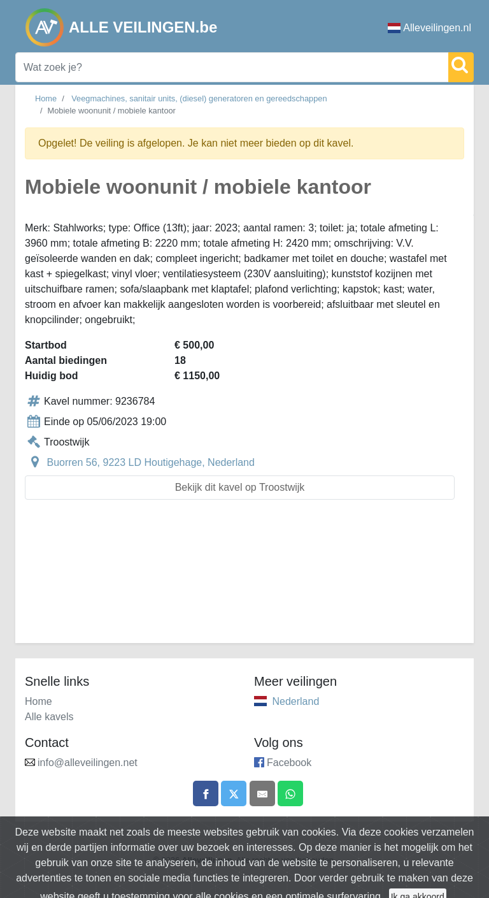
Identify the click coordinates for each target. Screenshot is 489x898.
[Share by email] (262, 793)
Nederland (295, 701)
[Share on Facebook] (205, 793)
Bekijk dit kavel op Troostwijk (240, 487)
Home (46, 98)
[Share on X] (233, 793)
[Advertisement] (244, 579)
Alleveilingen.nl (429, 27)
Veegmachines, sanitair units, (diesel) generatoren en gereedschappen (199, 98)
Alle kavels (49, 716)
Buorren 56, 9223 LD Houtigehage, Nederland (150, 462)
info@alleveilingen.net (88, 762)
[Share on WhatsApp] (290, 793)
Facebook (289, 762)
